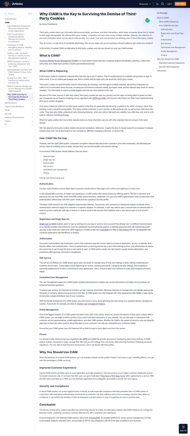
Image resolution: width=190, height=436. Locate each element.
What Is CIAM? (163, 18)
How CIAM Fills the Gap (168, 26)
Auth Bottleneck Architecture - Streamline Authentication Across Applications (19, 28)
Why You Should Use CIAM (168, 59)
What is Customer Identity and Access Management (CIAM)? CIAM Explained (19, 88)
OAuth (7, 110)
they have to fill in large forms (113, 376)
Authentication (10, 19)
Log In (169, 4)
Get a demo (180, 4)
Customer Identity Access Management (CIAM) (59, 61)
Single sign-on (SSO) (48, 224)
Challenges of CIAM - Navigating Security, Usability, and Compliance (19, 47)
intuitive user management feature (91, 304)
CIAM (7, 22)
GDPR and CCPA (99, 98)
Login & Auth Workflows (14, 106)
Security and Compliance (169, 67)
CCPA (93, 339)
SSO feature (124, 230)
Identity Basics (11, 103)
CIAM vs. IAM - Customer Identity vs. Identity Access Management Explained (18, 55)
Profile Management (169, 51)
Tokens (8, 121)
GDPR (85, 339)
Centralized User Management (173, 47)
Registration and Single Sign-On (172, 34)
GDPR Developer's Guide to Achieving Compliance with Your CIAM (18, 63)
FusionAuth (104, 230)
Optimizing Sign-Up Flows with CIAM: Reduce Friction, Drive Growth (19, 72)
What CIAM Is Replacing (168, 22)
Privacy (164, 55)
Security (8, 114)
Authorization (166, 40)
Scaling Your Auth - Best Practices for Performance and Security (18, 80)
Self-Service (166, 43)
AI (5, 125)
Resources (143, 4)
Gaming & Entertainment (14, 117)
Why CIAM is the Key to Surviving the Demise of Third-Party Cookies (17, 96)
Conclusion (161, 71)
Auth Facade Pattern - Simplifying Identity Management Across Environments (16, 38)
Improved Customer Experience (172, 63)
